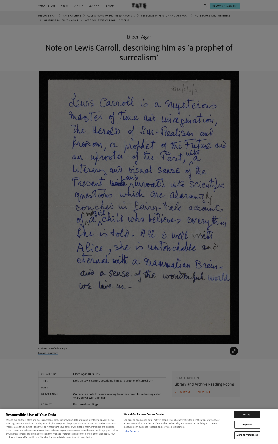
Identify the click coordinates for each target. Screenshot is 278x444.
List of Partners (131, 431)
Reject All (247, 424)
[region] (139, 426)
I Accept (247, 414)
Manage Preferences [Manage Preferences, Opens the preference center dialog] (247, 435)
